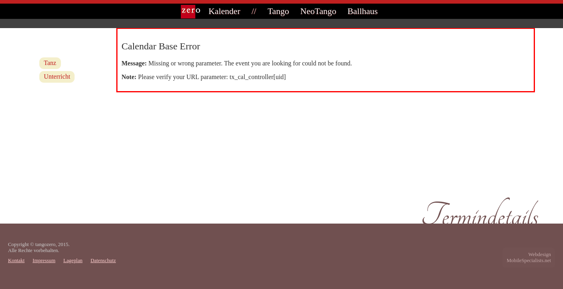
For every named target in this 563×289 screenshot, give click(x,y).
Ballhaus (362, 11)
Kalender (224, 11)
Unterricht (57, 76)
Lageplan (73, 260)
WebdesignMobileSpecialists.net (528, 257)
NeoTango (318, 11)
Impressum (43, 260)
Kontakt (16, 260)
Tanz (50, 62)
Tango (278, 11)
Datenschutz (103, 260)
